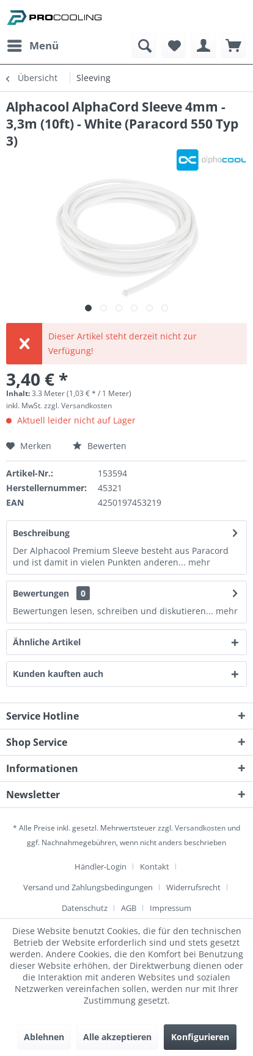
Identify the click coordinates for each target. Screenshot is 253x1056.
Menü (33, 44)
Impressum (170, 907)
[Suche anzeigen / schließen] (143, 46)
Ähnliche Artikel (47, 642)
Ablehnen (44, 1037)
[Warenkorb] (233, 46)
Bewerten (100, 446)
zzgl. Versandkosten (78, 405)
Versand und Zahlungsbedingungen (88, 887)
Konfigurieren (200, 1037)
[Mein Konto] (203, 46)
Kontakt (154, 866)
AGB (128, 907)
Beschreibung (41, 533)
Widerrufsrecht (193, 887)
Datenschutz (85, 907)
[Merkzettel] (173, 46)
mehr (198, 562)
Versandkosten (200, 828)
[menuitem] (32, 46)
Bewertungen (41, 593)
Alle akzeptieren (117, 1037)
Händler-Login (101, 866)
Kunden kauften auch (58, 673)
